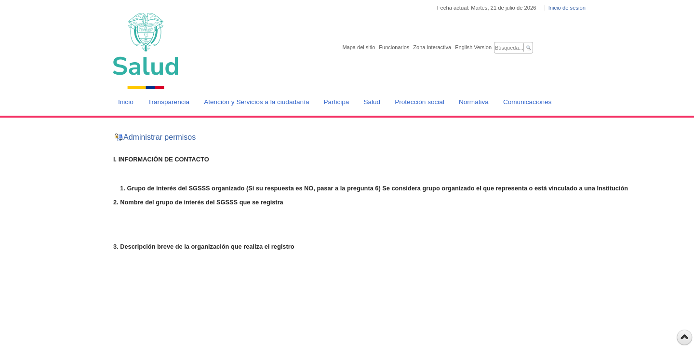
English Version (473, 47)
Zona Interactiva (432, 47)
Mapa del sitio (358, 47)
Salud (371, 102)
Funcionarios (394, 47)
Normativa (474, 102)
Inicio (125, 102)
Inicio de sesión (567, 8)
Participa (336, 102)
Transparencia (168, 102)
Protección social (419, 102)
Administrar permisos (159, 137)
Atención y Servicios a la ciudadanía (256, 102)
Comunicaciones (527, 102)
